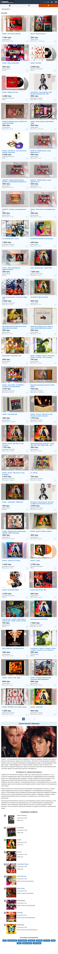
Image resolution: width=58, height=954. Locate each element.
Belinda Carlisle (27, 943)
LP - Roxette (34, 472)
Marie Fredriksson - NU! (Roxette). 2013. (13, 648)
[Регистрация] (29, 5)
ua (48, 2)
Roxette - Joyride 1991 (37, 707)
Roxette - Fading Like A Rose (10, 92)
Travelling (19, 912)
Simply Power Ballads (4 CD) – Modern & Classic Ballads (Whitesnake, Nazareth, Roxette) (42, 328)
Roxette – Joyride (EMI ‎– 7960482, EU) (12, 502)
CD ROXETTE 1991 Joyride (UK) (39, 297)
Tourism (19, 852)
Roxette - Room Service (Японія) (11, 33)
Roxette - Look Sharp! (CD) (9, 414)
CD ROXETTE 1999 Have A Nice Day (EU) (42, 238)
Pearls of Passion (22, 815)
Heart (53, 940)
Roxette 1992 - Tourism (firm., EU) (11, 355)
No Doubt (39, 940)
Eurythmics (31, 940)
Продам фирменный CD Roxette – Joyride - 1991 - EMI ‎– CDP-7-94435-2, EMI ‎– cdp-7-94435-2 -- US (43, 445)
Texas (19, 943)
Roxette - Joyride (35, 560)
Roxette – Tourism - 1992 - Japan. (11, 677)
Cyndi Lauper (37, 943)
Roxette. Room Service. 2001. (39, 590)
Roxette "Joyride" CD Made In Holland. (41, 531)
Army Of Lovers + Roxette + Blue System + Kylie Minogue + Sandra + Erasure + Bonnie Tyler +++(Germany (14, 620)
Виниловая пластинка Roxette (39, 619)
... (31, 719)
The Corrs (46, 940)
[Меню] (56, 2)
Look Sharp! (20, 827)
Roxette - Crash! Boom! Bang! (10, 590)
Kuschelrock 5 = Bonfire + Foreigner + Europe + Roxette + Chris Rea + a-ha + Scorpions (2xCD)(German (43, 650)
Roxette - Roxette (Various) (38, 33)
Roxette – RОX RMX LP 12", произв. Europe (14, 707)
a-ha (4, 940)
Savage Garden (12, 940)
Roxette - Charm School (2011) (10, 63)
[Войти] (9, 5)
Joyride (19, 839)
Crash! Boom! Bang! (22, 864)
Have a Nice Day (21, 876)
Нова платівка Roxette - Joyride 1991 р (41, 268)
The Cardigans (22, 940)
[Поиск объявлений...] (52, 2)
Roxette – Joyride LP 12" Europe (11, 560)
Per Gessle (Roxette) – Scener (10, 238)
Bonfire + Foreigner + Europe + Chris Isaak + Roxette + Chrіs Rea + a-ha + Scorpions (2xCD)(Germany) (43, 357)
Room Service (21, 888)
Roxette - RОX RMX (36, 63)
